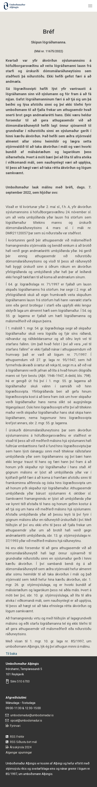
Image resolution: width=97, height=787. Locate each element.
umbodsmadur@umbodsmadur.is (32, 715)
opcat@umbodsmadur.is (26, 720)
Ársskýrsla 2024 (21, 747)
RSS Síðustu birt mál (23, 742)
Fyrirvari (15, 726)
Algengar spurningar (19, 752)
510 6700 (23, 681)
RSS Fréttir (17, 736)
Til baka (11, 654)
